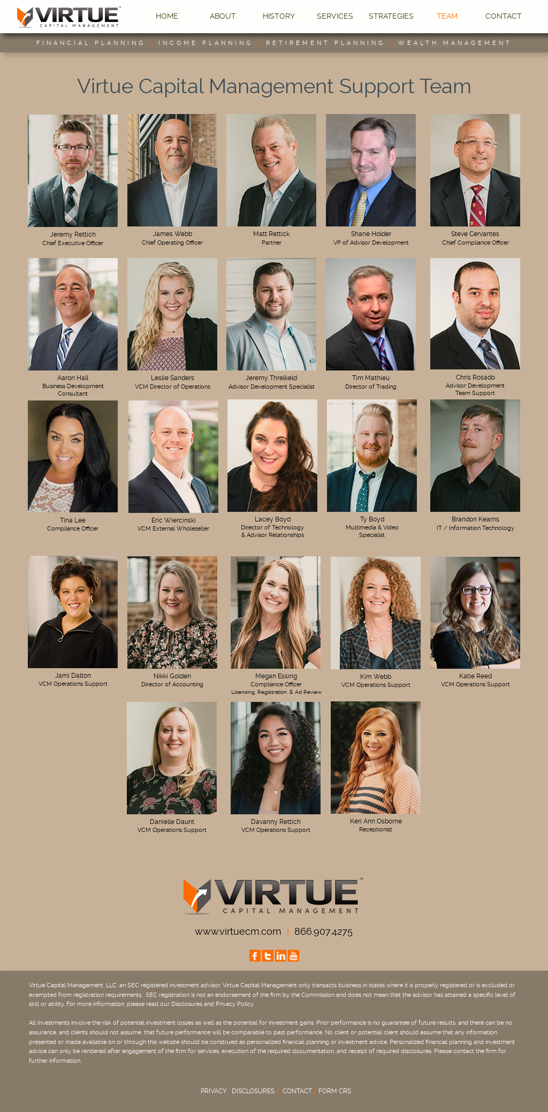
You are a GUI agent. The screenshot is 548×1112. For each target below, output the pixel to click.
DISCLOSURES (253, 1091)
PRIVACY (214, 1091)
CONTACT (300, 1091)
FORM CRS (334, 1091)
